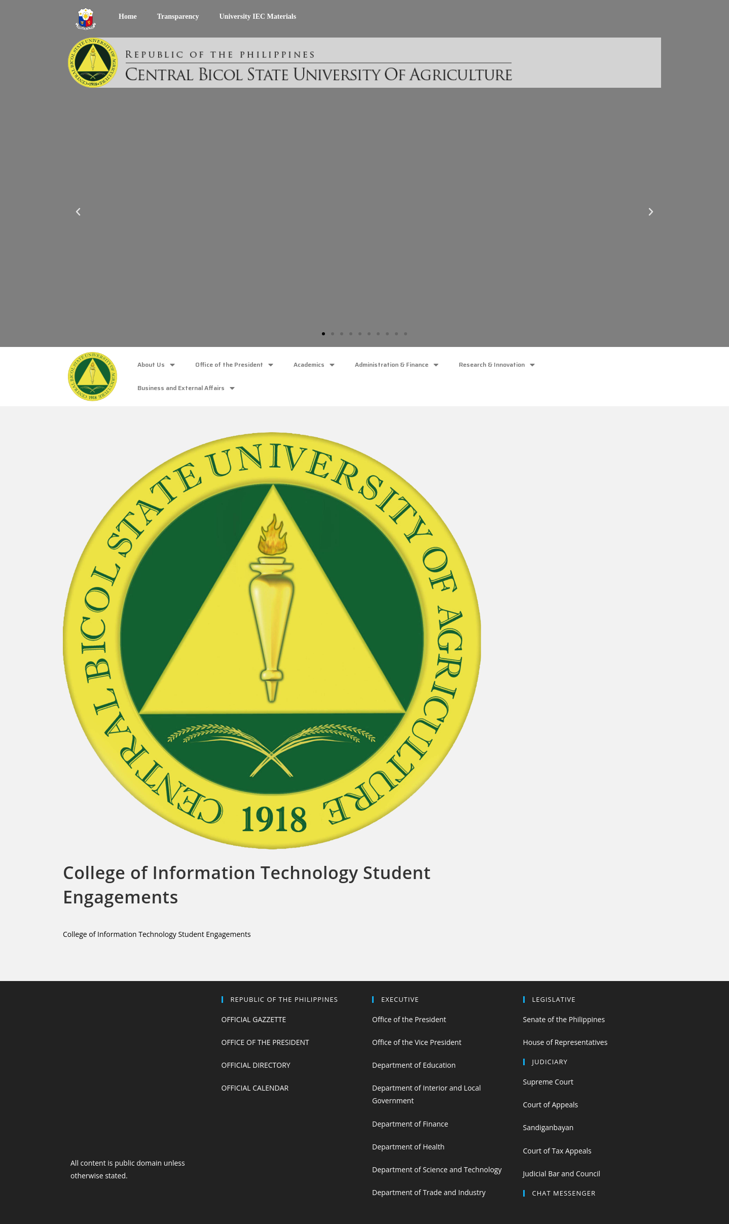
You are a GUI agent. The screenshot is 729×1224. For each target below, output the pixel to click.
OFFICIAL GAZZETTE (254, 1019)
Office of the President (234, 365)
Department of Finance (410, 1124)
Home (128, 16)
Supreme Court (548, 1082)
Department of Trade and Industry (429, 1192)
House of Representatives (565, 1042)
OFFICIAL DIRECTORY (256, 1065)
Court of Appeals (550, 1104)
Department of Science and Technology (436, 1169)
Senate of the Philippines (564, 1019)
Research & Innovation (497, 365)
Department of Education (414, 1065)
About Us (156, 365)
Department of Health (408, 1146)
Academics (314, 365)
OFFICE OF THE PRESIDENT (265, 1042)
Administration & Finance (397, 365)
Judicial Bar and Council (562, 1173)
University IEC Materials (257, 16)
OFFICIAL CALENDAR (255, 1088)
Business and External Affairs (186, 388)
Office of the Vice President (416, 1042)
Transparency (178, 16)
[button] (323, 333)
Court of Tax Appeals (557, 1151)
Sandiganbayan (548, 1127)
